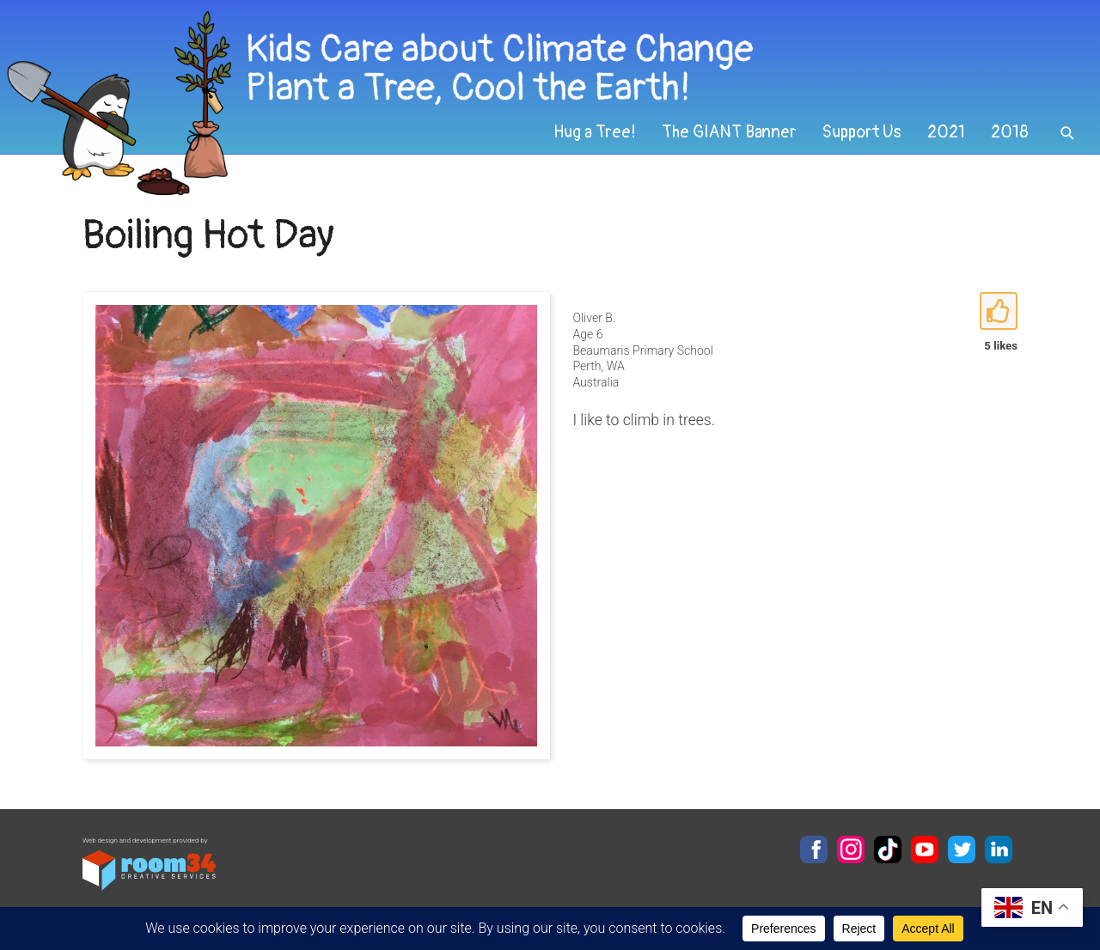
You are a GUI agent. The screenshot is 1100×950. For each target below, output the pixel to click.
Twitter (961, 849)
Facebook (814, 849)
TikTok (887, 849)
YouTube (924, 849)
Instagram (851, 849)
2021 (946, 132)
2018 (1010, 132)
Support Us (861, 132)
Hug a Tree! (594, 132)
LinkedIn (998, 849)
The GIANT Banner (729, 132)
